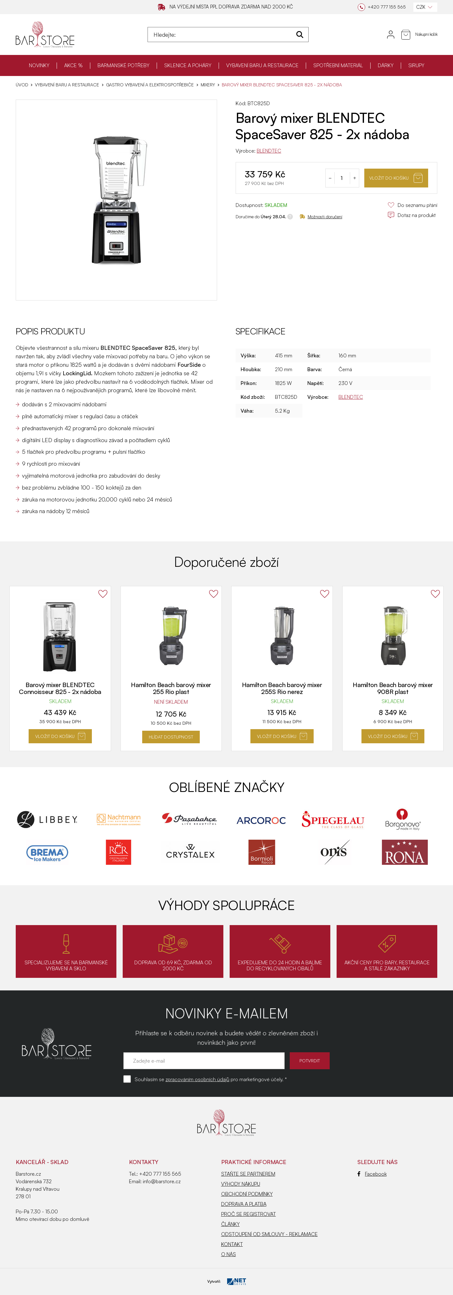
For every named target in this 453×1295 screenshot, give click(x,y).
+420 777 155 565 (160, 1174)
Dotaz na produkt (412, 215)
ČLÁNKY (230, 1224)
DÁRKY (386, 65)
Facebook (372, 1174)
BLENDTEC (269, 151)
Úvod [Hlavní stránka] (22, 84)
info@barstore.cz (162, 1181)
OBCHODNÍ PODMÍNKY (247, 1194)
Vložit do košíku (395, 178)
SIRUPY (416, 65)
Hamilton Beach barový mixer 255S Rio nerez (282, 688)
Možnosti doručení (320, 216)
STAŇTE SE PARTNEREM (248, 1174)
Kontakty (143, 1161)
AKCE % (73, 65)
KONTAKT (232, 1244)
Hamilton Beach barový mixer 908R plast (393, 688)
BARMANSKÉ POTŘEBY (123, 65)
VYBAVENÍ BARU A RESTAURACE (262, 65)
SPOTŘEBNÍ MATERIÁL (338, 65)
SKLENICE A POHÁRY (187, 65)
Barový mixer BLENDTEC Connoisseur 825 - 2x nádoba (60, 688)
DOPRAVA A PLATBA (243, 1204)
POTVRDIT (309, 1060)
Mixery (208, 84)
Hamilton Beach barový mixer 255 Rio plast (171, 688)
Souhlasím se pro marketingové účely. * (211, 1079)
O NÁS (228, 1254)
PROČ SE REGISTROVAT (248, 1214)
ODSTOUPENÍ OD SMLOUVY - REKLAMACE (269, 1234)
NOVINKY (39, 65)
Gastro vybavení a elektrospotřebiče (150, 84)
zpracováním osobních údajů (197, 1079)
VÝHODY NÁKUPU (240, 1184)
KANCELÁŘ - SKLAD (42, 1161)
